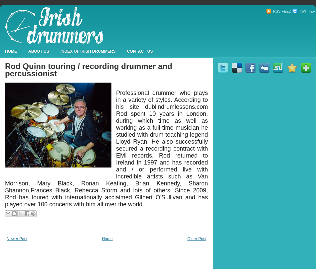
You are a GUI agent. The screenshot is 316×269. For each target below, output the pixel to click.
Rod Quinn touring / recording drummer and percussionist (88, 70)
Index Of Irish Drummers (88, 51)
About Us (38, 51)
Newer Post (17, 238)
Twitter (303, 11)
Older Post (196, 238)
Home (11, 51)
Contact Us (140, 51)
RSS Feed (278, 11)
